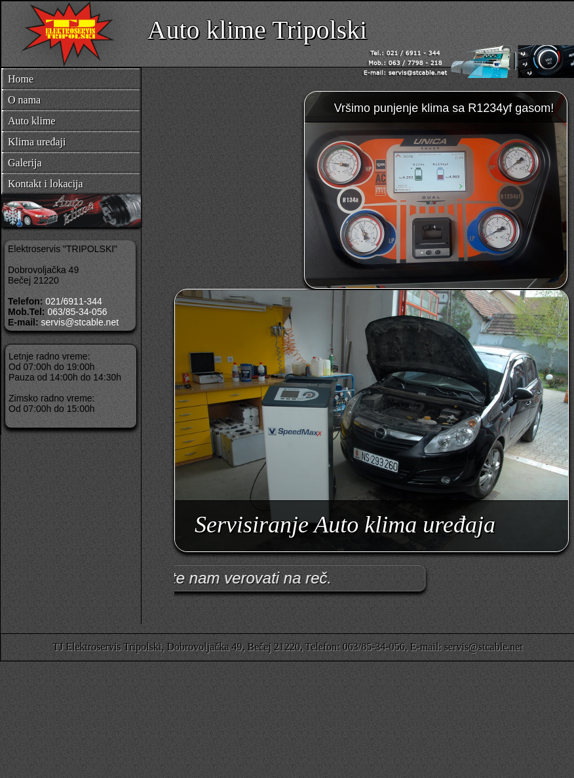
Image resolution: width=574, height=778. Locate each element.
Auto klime (31, 120)
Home (20, 78)
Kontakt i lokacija (45, 183)
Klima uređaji (37, 141)
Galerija (25, 162)
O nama (24, 99)
